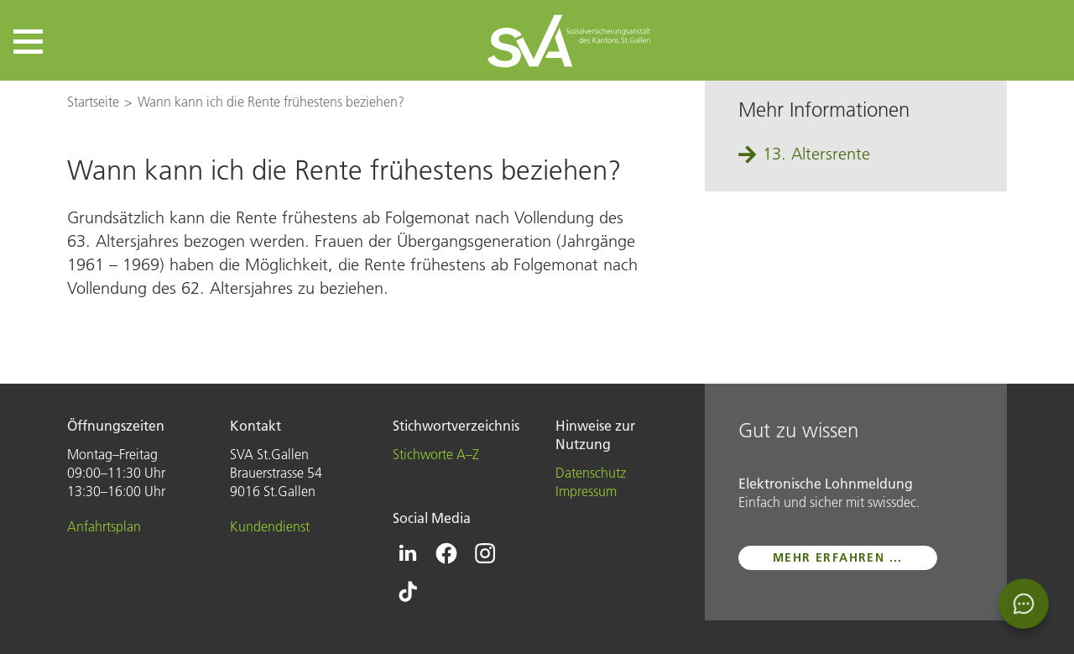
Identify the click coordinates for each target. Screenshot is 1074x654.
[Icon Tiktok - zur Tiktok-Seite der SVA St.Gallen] (408, 592)
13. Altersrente (816, 154)
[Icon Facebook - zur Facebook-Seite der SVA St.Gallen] (446, 553)
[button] (28, 41)
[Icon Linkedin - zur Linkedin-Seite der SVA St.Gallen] (408, 553)
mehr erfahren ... (838, 557)
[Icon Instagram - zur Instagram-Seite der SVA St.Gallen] (485, 553)
